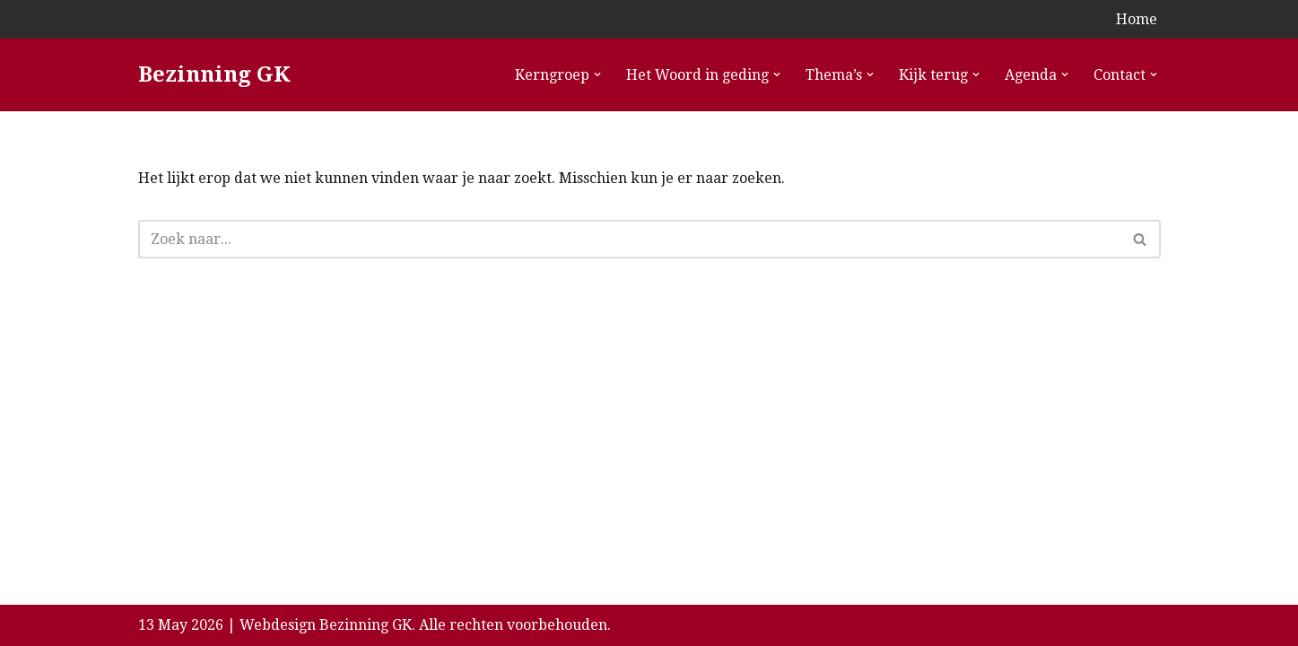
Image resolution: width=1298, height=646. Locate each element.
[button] (597, 74)
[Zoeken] (629, 239)
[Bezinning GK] (214, 75)
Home (1136, 19)
